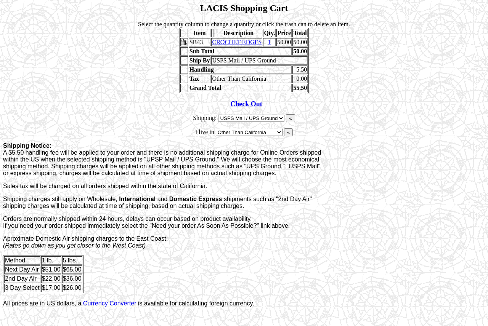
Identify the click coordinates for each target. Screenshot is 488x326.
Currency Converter (109, 303)
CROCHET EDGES (237, 42)
